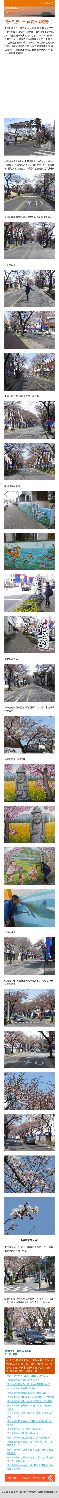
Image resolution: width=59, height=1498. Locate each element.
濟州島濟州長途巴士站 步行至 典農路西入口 (28, 1384)
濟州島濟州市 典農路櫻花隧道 (21, 1388)
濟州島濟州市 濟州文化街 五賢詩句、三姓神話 (29, 1401)
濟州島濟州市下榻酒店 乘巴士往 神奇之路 (27, 1375)
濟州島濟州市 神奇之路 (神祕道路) (23, 1380)
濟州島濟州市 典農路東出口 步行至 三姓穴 (28, 1392)
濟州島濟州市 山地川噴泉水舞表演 (24, 1429)
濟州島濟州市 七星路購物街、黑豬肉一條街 (28, 1437)
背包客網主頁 (46, 3)
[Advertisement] (29, 87)
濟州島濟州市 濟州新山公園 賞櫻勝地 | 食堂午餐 (30, 1397)
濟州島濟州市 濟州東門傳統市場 (23, 1433)
